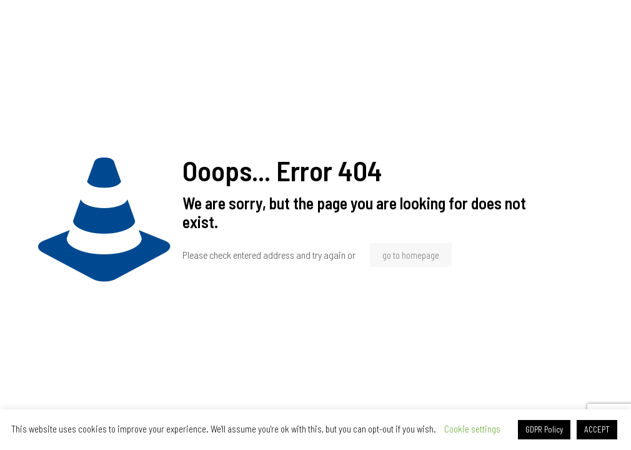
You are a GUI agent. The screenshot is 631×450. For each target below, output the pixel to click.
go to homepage (410, 255)
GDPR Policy (544, 429)
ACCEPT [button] (597, 429)
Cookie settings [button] (472, 428)
